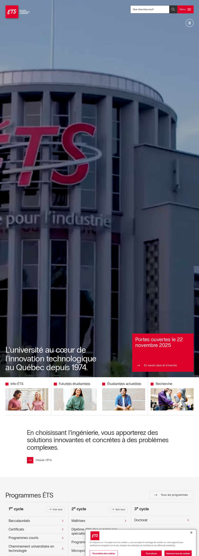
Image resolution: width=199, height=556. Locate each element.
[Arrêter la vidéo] (190, 23)
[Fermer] (191, 548)
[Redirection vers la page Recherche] (161, 384)
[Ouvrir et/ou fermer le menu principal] (185, 9)
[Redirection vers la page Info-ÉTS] (14, 384)
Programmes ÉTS (29, 495)
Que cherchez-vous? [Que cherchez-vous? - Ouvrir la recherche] (154, 9)
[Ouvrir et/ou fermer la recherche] (173, 9)
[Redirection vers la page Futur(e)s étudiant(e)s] (72, 384)
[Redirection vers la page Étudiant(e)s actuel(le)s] (121, 384)
